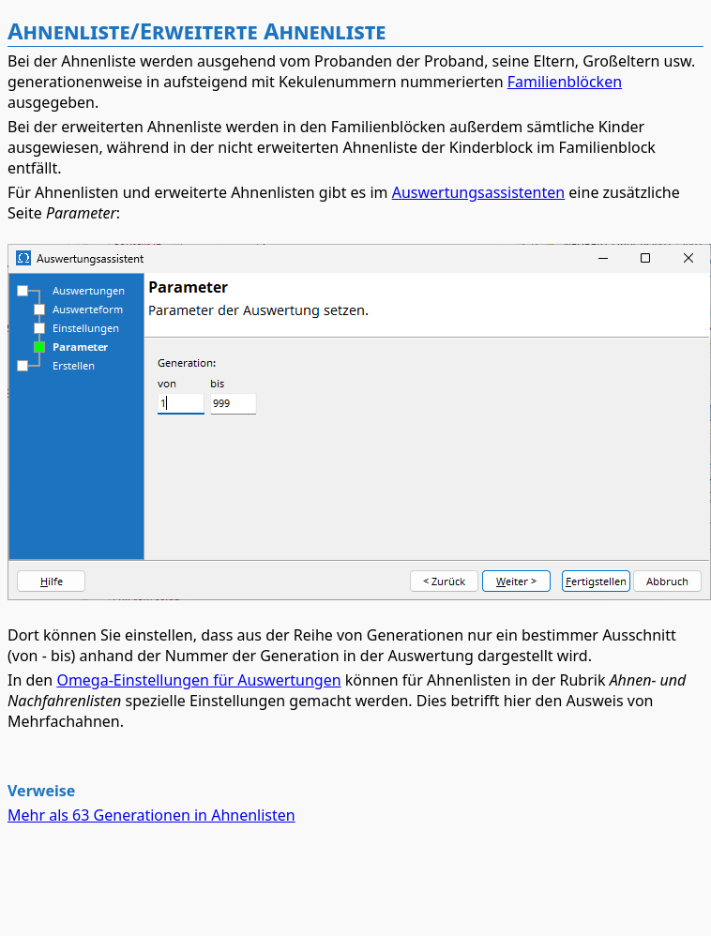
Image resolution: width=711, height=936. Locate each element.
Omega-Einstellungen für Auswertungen (198, 680)
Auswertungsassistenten (479, 192)
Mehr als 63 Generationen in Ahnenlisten (151, 815)
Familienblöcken (564, 81)
